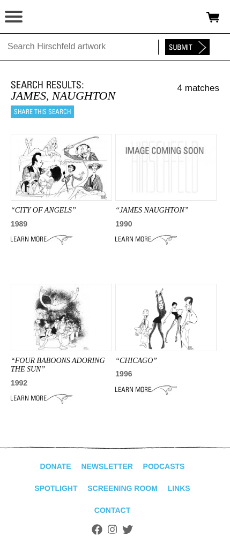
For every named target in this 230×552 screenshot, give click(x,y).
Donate (55, 466)
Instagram (112, 529)
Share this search (42, 111)
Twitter (127, 529)
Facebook (97, 529)
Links (179, 488)
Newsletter (106, 466)
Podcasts (164, 466)
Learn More (41, 239)
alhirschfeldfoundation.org (45, 17)
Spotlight (55, 488)
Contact (112, 510)
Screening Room (122, 488)
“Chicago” (136, 361)
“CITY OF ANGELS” (43, 210)
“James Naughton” (151, 210)
